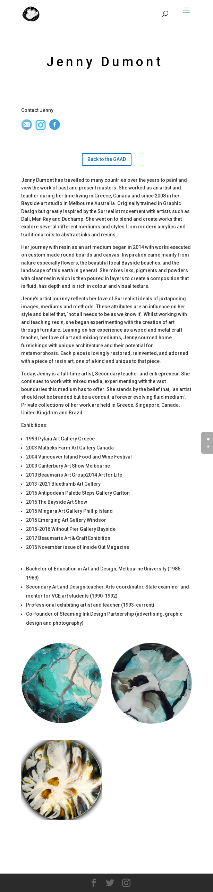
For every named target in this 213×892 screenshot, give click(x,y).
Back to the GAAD (106, 159)
